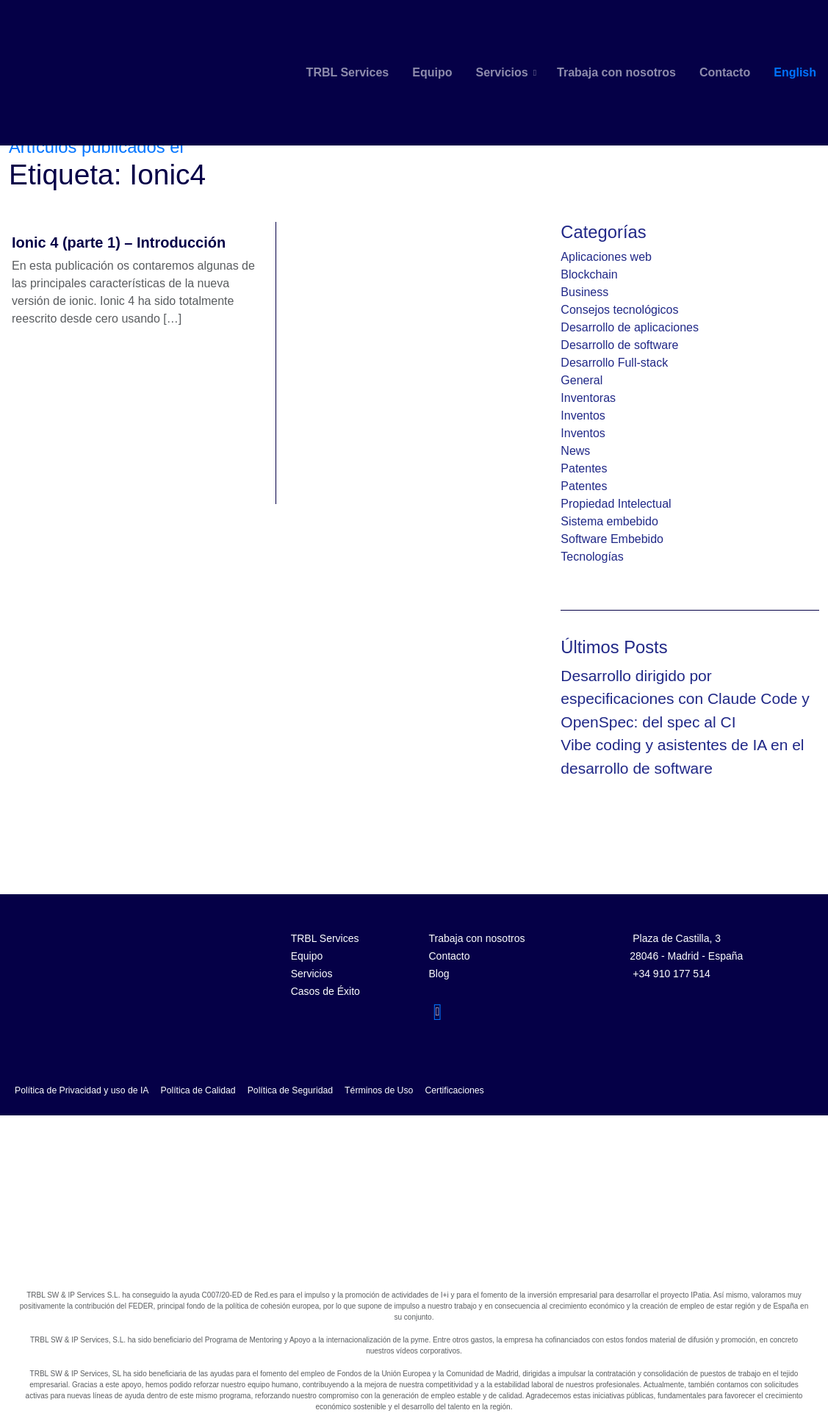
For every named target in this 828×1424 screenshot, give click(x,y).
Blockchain (589, 274)
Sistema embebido (609, 521)
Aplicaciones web (606, 257)
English (795, 72)
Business (584, 292)
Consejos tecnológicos (619, 309)
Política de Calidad (198, 1090)
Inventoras (588, 398)
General (581, 380)
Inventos (583, 415)
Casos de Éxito (325, 991)
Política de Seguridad (290, 1090)
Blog (438, 973)
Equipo (432, 72)
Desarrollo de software (619, 345)
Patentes (584, 468)
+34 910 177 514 (671, 973)
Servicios (501, 72)
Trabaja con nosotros (616, 72)
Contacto (724, 72)
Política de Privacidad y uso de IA (82, 1090)
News (575, 451)
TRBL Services (347, 72)
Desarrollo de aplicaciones (630, 327)
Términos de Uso (379, 1090)
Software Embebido (612, 539)
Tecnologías (592, 556)
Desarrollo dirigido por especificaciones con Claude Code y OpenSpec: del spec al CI (685, 698)
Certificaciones (454, 1090)
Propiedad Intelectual (616, 503)
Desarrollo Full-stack (614, 362)
